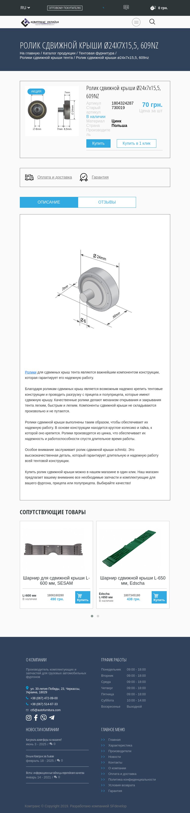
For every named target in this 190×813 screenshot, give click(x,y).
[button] (92, 616)
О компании (117, 768)
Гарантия (94, 177)
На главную (30, 53)
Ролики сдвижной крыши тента (46, 57)
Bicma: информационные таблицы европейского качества (55, 773)
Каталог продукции (59, 53)
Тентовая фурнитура (96, 53)
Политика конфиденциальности (132, 779)
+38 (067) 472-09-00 (44, 698)
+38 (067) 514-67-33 (44, 704)
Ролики (30, 372)
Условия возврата (121, 785)
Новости (114, 757)
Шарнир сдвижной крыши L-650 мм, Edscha (133, 581)
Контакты (115, 762)
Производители (119, 751)
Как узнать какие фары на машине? (44, 740)
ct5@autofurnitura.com (45, 710)
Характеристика (120, 745)
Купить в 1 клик (137, 143)
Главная (114, 740)
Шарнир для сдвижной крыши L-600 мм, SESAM (56, 581)
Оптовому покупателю (65, 8)
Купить (99, 143)
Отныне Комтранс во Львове (40, 756)
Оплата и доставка (48, 177)
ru (25, 8)
